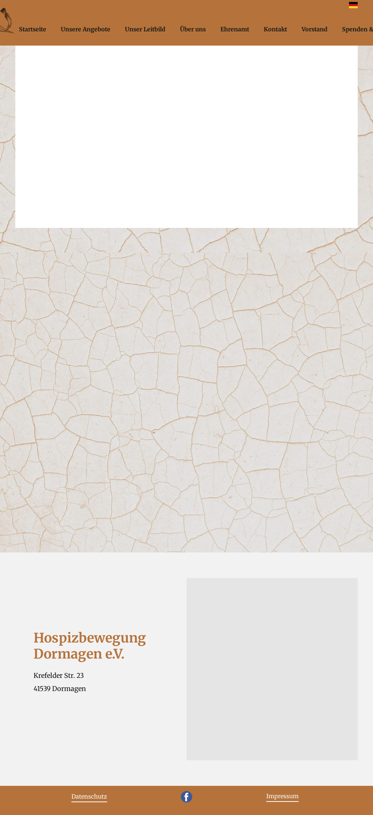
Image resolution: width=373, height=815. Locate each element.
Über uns (193, 29)
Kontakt (275, 29)
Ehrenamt (234, 29)
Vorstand (314, 29)
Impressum (282, 796)
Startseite (32, 29)
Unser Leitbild (145, 29)
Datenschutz (89, 796)
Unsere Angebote (85, 29)
